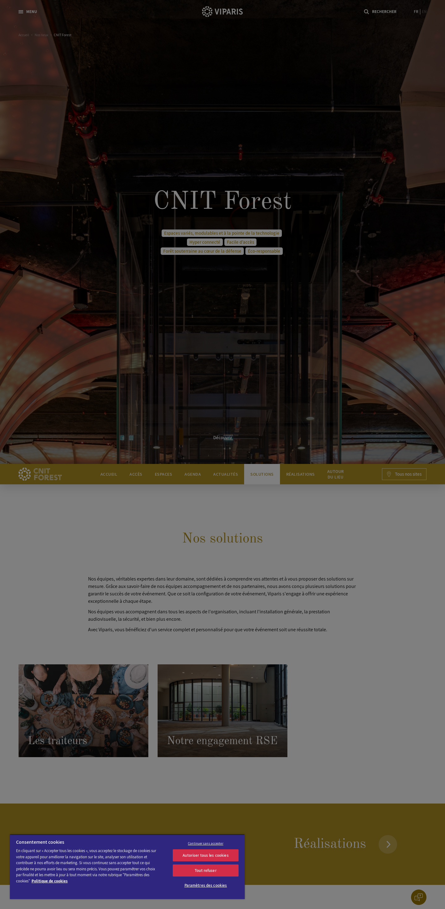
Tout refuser (206, 870)
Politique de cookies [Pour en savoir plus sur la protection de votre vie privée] (50, 881)
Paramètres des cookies (205, 885)
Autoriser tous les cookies (205, 855)
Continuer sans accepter (205, 843)
